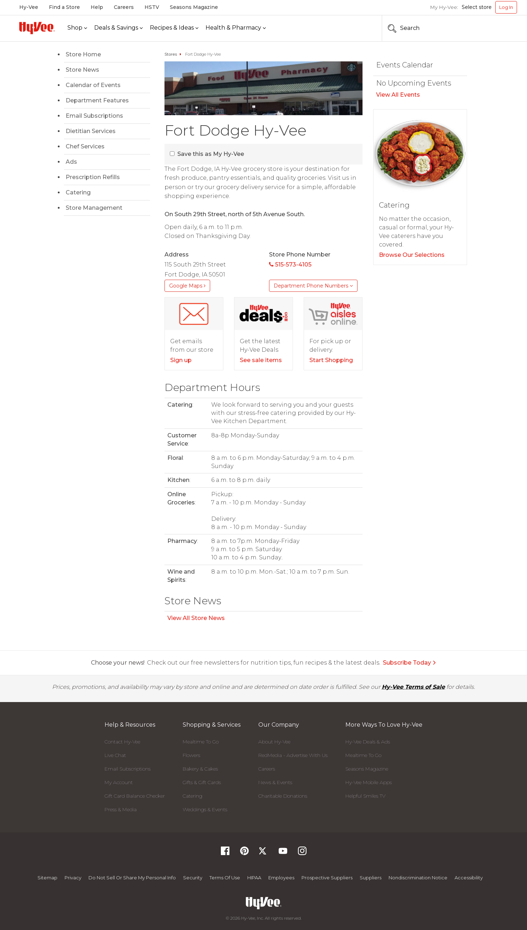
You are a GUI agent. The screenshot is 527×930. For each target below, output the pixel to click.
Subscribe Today (409, 662)
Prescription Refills (93, 177)
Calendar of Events (93, 85)
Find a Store (64, 7)
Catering (78, 192)
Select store (477, 7)
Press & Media (121, 809)
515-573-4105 (290, 264)
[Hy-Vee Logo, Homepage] (37, 28)
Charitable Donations (282, 796)
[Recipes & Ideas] (174, 28)
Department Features (97, 100)
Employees (281, 877)
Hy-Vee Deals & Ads (367, 741)
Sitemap (47, 877)
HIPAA (254, 877)
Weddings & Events (205, 809)
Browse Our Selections (412, 254)
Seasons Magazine (194, 7)
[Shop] (77, 28)
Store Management (94, 207)
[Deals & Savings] (118, 28)
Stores (170, 54)
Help (97, 7)
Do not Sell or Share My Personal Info (132, 877)
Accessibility (469, 877)
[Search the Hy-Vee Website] (495, 28)
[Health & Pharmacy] (235, 28)
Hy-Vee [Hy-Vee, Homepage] (28, 7)
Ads (71, 161)
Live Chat (115, 755)
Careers (124, 7)
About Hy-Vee (274, 741)
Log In (506, 7)
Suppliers (370, 877)
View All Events (398, 94)
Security (192, 877)
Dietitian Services (91, 131)
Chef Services (85, 146)
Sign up (181, 360)
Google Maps (187, 286)
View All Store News (196, 618)
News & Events (275, 782)
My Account (119, 782)
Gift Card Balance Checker (135, 796)
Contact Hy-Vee (122, 741)
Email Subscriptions (94, 115)
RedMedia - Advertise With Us (293, 755)
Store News (82, 69)
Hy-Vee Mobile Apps (368, 782)
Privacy (73, 877)
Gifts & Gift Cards (202, 782)
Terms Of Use (224, 877)
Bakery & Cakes (200, 769)
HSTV (152, 7)
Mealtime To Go (201, 741)
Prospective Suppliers (327, 877)
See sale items (261, 360)
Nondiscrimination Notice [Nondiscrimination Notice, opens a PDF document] (418, 877)
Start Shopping (331, 360)
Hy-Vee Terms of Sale (413, 686)
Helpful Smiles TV (365, 796)
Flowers (191, 755)
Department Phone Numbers (313, 286)
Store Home (83, 54)
